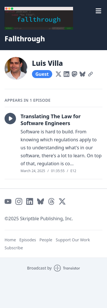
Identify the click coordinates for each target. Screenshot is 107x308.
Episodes (27, 239)
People (45, 239)
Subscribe (14, 247)
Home (10, 239)
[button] (10, 118)
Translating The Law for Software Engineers (51, 120)
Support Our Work (73, 239)
